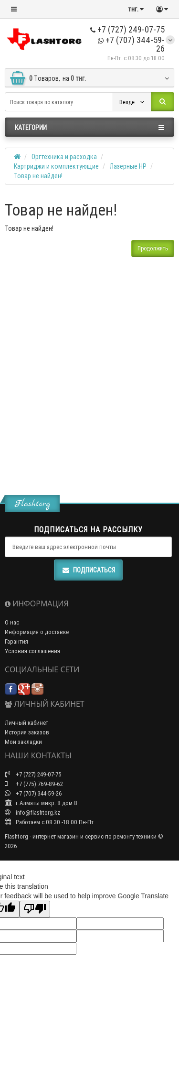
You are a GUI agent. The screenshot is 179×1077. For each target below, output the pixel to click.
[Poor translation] (35, 909)
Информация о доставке (37, 632)
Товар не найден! (38, 176)
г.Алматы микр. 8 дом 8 (41, 803)
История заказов (27, 732)
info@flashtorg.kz (32, 812)
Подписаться (88, 570)
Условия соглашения (32, 651)
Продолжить (152, 248)
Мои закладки (23, 742)
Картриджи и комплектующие (56, 166)
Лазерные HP (128, 166)
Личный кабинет (26, 723)
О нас (12, 622)
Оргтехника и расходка (64, 156)
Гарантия (16, 641)
